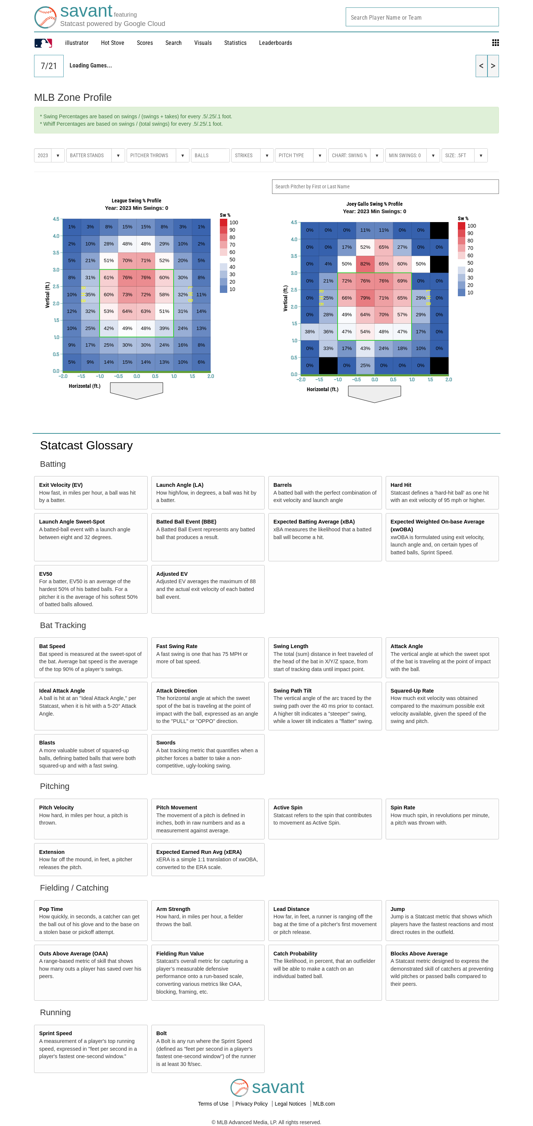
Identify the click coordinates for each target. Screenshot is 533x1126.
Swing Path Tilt (293, 691)
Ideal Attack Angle (62, 691)
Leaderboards (275, 42)
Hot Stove (112, 42)
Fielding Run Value (180, 954)
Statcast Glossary (86, 445)
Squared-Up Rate (412, 691)
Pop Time (51, 909)
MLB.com (324, 1104)
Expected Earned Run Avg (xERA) (199, 852)
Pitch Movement (176, 807)
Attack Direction (176, 691)
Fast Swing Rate (176, 646)
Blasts (47, 743)
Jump (397, 909)
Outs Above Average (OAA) (73, 954)
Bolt (161, 1033)
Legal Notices (291, 1104)
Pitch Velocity (56, 807)
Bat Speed (52, 646)
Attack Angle (406, 646)
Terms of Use (214, 1104)
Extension (52, 852)
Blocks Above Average (418, 954)
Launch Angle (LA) (179, 485)
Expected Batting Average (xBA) (314, 522)
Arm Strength (173, 909)
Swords (165, 743)
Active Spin (288, 807)
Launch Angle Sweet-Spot (72, 522)
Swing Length (291, 646)
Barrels (283, 485)
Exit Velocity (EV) (61, 485)
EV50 (45, 574)
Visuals (203, 42)
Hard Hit (400, 485)
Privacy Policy (252, 1104)
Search (173, 42)
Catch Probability (295, 954)
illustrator (76, 42)
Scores (145, 42)
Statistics (235, 42)
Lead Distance (292, 909)
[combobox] (422, 16)
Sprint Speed (55, 1033)
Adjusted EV (172, 574)
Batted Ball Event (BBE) (186, 522)
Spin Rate (402, 807)
